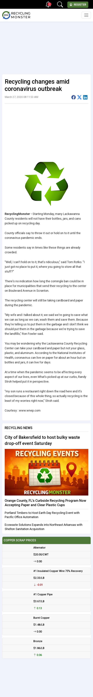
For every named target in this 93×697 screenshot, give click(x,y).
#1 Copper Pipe (42, 594)
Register (78, 4)
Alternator (39, 547)
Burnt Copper (41, 617)
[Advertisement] (46, 46)
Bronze (37, 641)
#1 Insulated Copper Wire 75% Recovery (58, 571)
